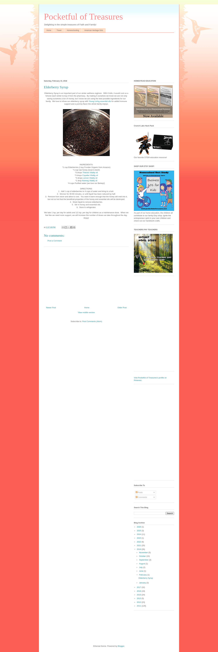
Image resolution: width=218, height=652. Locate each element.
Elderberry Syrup (146, 578)
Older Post (122, 307)
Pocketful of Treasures (83, 16)
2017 (139, 587)
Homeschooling (73, 30)
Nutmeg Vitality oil (89, 180)
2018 (139, 549)
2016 (139, 591)
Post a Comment (55, 241)
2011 (139, 606)
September (144, 560)
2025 (139, 531)
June (141, 571)
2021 (139, 545)
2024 (139, 534)
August (142, 564)
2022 (139, 542)
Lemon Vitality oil (90, 178)
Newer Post (51, 307)
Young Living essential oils (100, 101)
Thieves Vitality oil (90, 172)
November (144, 552)
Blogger (121, 646)
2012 (139, 602)
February (143, 575)
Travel (59, 30)
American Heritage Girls (93, 30)
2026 (139, 527)
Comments (141, 497)
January (142, 583)
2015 (139, 595)
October (142, 556)
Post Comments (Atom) (92, 321)
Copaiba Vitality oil (90, 175)
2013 (139, 598)
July (141, 567)
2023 (139, 538)
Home (49, 30)
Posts (139, 492)
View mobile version (86, 312)
